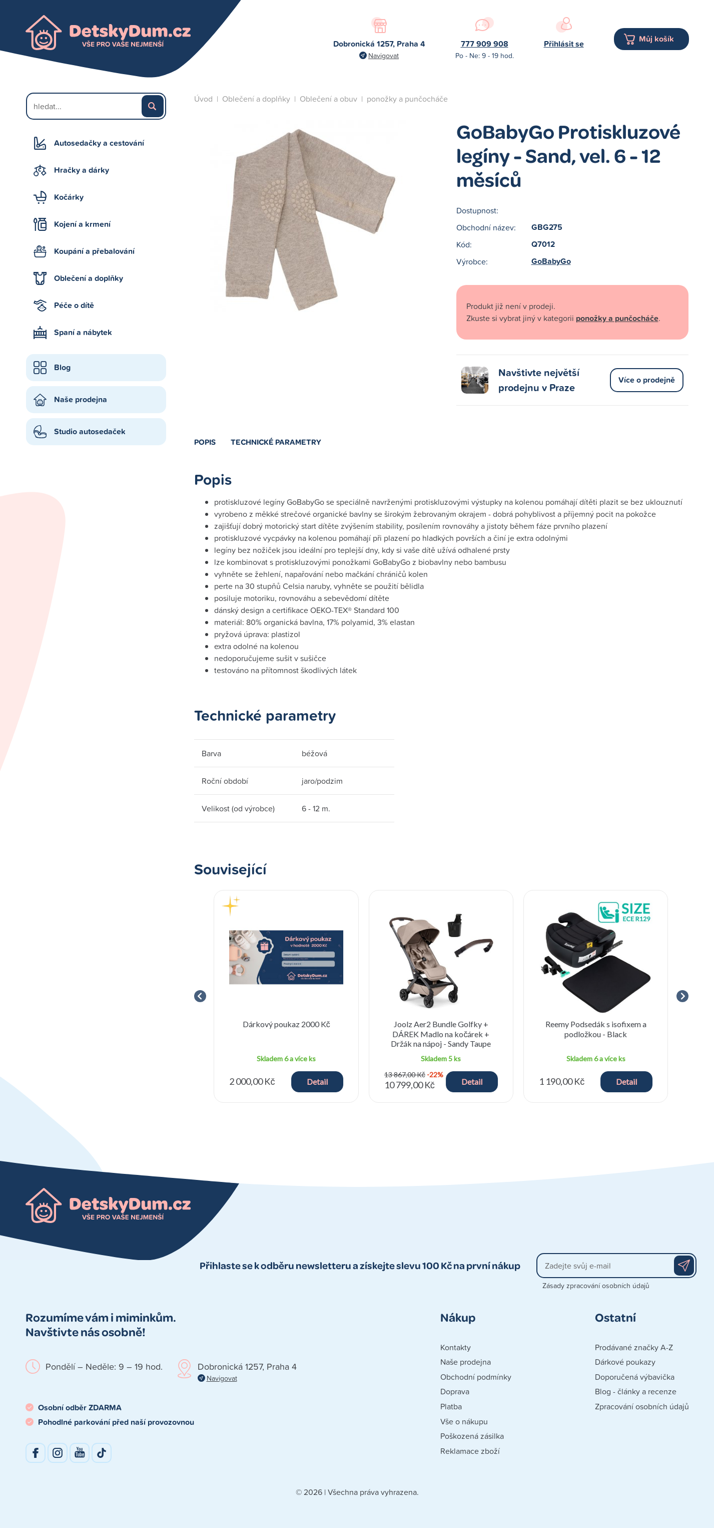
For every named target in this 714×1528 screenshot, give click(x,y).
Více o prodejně (646, 380)
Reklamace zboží (470, 1450)
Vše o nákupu (464, 1421)
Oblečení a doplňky (88, 278)
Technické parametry (276, 441)
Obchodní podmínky (475, 1376)
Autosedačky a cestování (99, 143)
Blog (62, 367)
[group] (286, 996)
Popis (205, 441)
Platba (451, 1406)
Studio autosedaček (90, 431)
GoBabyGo (551, 261)
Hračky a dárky (81, 170)
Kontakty (455, 1347)
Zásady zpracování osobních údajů (595, 1285)
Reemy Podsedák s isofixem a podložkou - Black (595, 1028)
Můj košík (656, 39)
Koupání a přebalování (94, 251)
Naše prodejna (80, 399)
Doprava (454, 1391)
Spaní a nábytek (83, 332)
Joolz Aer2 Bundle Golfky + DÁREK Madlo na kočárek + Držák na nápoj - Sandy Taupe (441, 1033)
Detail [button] (317, 1081)
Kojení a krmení (82, 224)
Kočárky (69, 197)
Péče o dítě (74, 305)
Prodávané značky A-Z (634, 1347)
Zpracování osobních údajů (642, 1406)
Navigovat (383, 55)
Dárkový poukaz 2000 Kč (286, 1024)
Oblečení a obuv (328, 98)
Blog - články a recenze (635, 1391)
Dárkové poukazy (625, 1361)
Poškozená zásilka (472, 1435)
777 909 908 (484, 44)
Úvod (203, 98)
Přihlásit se (564, 44)
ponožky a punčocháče (407, 98)
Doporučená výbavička (634, 1376)
